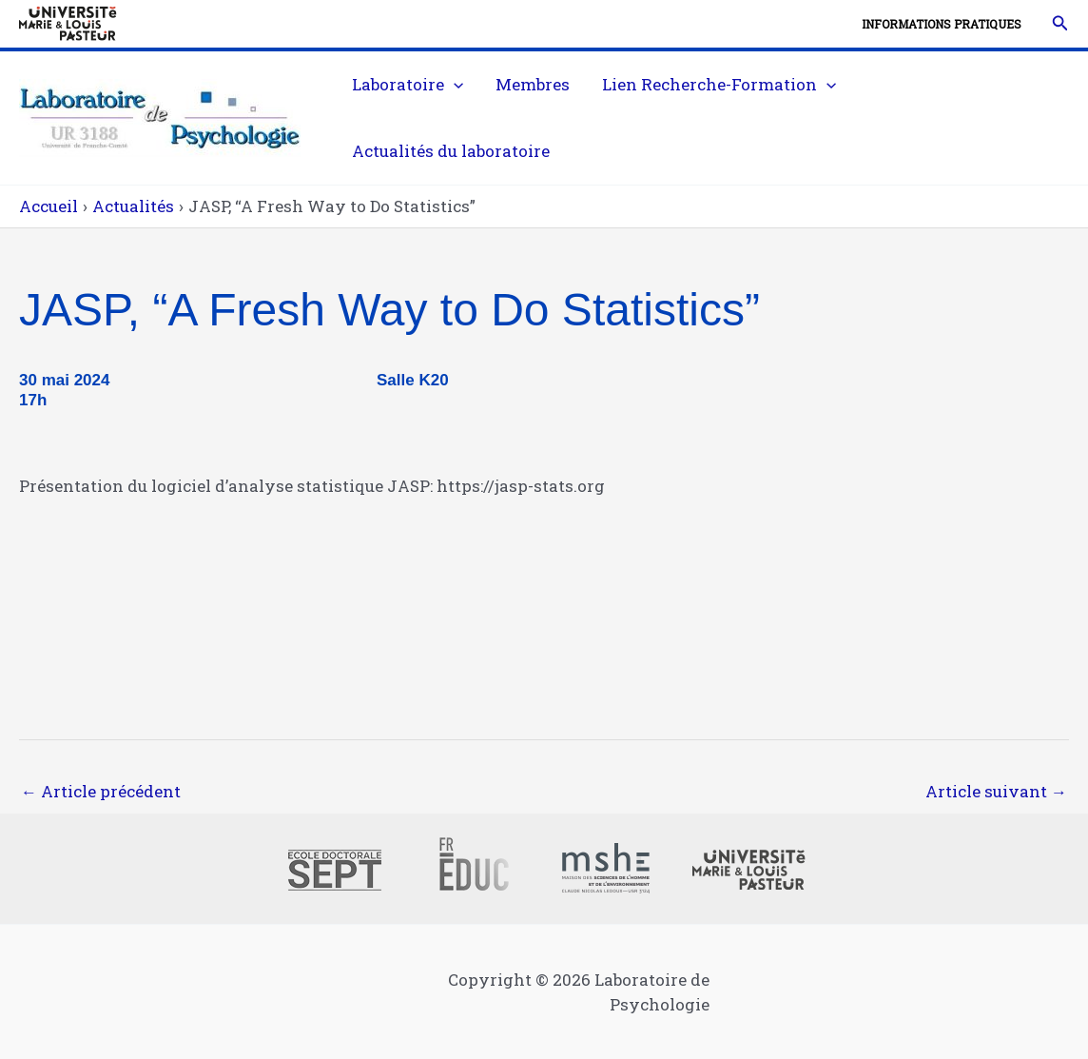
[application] (453, 84)
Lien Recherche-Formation (719, 84)
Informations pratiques (941, 23)
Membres (532, 84)
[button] (1060, 23)
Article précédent (101, 791)
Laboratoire (407, 84)
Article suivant (996, 791)
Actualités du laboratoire (451, 151)
